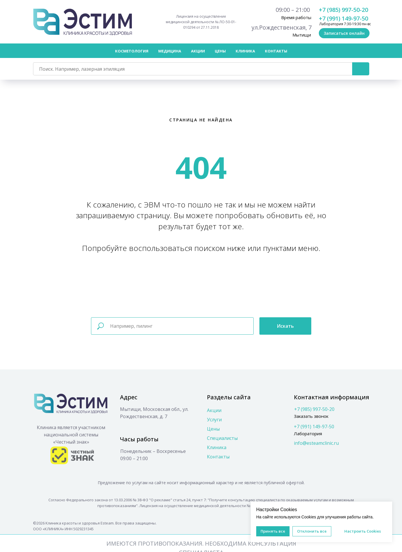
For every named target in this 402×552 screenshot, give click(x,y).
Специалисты (222, 438)
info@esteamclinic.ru (316, 443)
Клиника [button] (245, 51)
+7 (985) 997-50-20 (343, 10)
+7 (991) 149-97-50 (343, 18)
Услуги (214, 419)
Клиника (216, 447)
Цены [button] (220, 51)
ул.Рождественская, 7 (282, 27)
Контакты (276, 51)
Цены (213, 429)
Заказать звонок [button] (311, 416)
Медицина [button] (169, 51)
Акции (198, 51)
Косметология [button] (131, 51)
